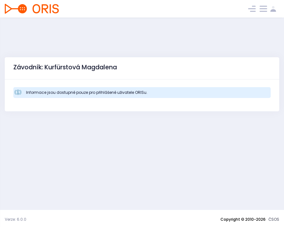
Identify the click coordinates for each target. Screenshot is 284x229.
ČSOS (273, 219)
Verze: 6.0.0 (15, 219)
